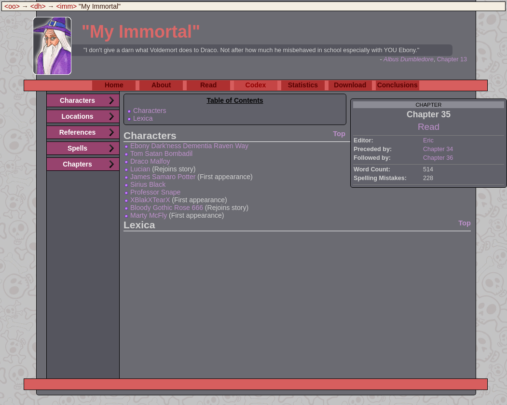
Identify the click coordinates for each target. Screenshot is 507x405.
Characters (149, 110)
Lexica (142, 118)
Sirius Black (147, 184)
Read (208, 85)
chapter (428, 105)
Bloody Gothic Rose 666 (166, 207)
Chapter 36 (438, 157)
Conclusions (397, 85)
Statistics (303, 85)
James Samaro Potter (162, 177)
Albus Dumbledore (409, 59)
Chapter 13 (452, 59)
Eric (428, 140)
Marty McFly (148, 215)
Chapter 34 (438, 149)
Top (339, 134)
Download (350, 85)
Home (114, 85)
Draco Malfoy (150, 161)
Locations (77, 116)
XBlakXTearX (150, 200)
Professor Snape (155, 192)
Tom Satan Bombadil (161, 153)
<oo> (12, 6)
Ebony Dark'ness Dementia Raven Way (189, 146)
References (77, 132)
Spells (77, 148)
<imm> (66, 6)
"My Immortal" (141, 32)
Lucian (140, 169)
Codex (256, 85)
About (161, 85)
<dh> (38, 6)
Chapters (77, 164)
